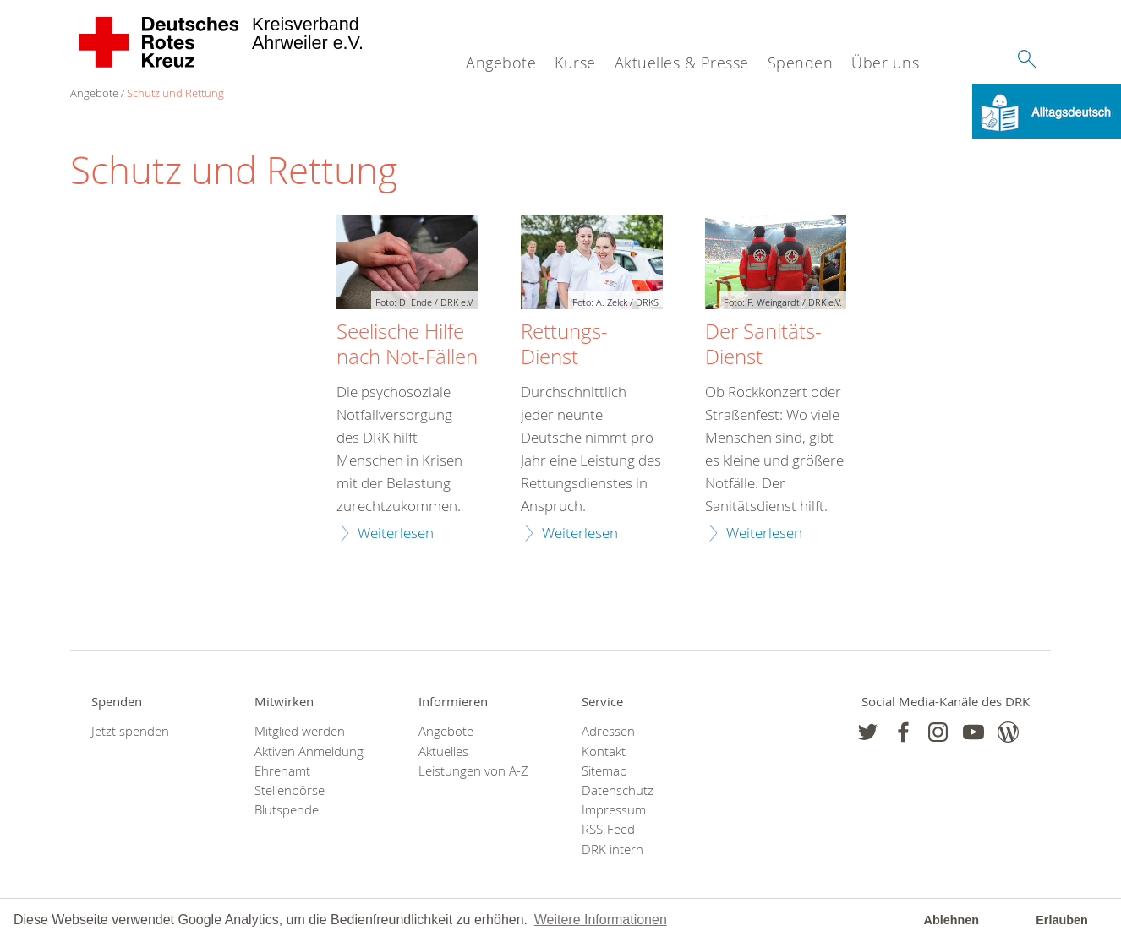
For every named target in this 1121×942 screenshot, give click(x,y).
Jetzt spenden (130, 731)
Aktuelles (443, 751)
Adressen (608, 731)
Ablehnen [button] (952, 920)
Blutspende (286, 810)
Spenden (801, 62)
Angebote (501, 62)
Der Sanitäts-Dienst (763, 344)
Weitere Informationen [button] (600, 919)
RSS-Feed (608, 829)
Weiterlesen (396, 532)
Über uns (885, 62)
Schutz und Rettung (175, 93)
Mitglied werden (299, 731)
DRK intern (612, 849)
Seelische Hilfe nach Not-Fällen (407, 344)
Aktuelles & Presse (682, 62)
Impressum (614, 810)
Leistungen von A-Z (473, 771)
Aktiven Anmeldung (309, 751)
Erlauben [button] (1062, 920)
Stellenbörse (289, 790)
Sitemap (604, 771)
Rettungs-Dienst (564, 344)
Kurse (575, 62)
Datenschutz (617, 790)
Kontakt (604, 751)
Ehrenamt (282, 771)
